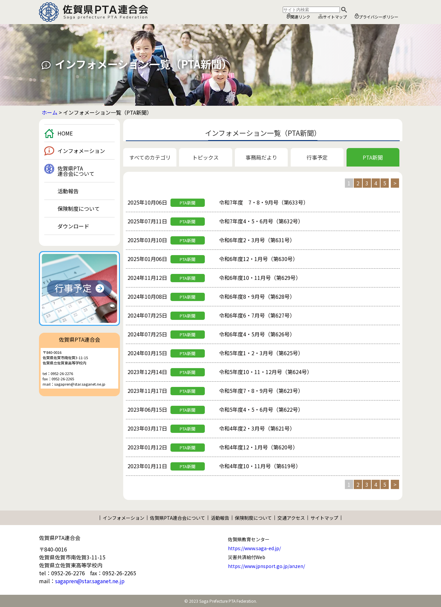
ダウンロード (73, 226)
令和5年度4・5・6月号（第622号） (261, 409)
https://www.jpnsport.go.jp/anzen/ (266, 566)
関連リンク (298, 16)
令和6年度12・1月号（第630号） (258, 259)
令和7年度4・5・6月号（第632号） (261, 221)
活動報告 (68, 191)
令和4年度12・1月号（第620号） (258, 447)
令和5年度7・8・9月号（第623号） (261, 391)
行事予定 (317, 157)
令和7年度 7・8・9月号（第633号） (264, 202)
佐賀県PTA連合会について (75, 170)
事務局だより (261, 157)
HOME (65, 133)
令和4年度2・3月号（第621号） (257, 428)
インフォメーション (81, 151)
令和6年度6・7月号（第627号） (257, 315)
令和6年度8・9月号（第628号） (257, 296)
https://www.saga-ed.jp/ (254, 548)
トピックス (205, 157)
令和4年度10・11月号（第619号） (260, 466)
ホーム (49, 112)
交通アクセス (291, 517)
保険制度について (78, 208)
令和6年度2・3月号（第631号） (257, 240)
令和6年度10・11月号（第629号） (260, 278)
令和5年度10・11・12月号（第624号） (265, 372)
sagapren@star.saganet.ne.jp (90, 581)
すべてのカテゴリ (150, 157)
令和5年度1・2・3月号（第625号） (261, 353)
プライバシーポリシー (376, 16)
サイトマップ (332, 16)
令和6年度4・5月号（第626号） (257, 334)
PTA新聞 (373, 157)
